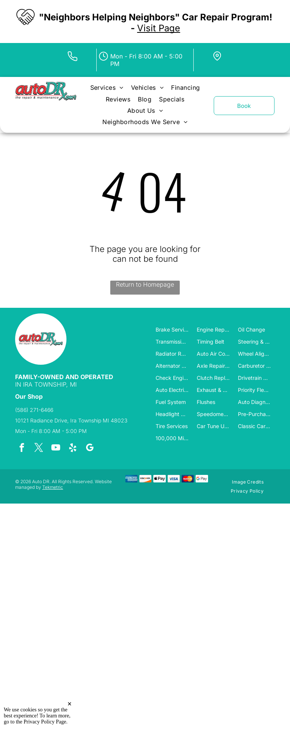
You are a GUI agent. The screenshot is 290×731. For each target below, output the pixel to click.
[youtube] (55, 448)
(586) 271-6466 (34, 410)
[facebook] (21, 448)
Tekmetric (52, 487)
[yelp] (72, 448)
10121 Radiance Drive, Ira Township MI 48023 (71, 420)
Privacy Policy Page (45, 722)
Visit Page (158, 28)
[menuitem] (106, 87)
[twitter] (38, 448)
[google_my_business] (89, 448)
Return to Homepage (145, 284)
